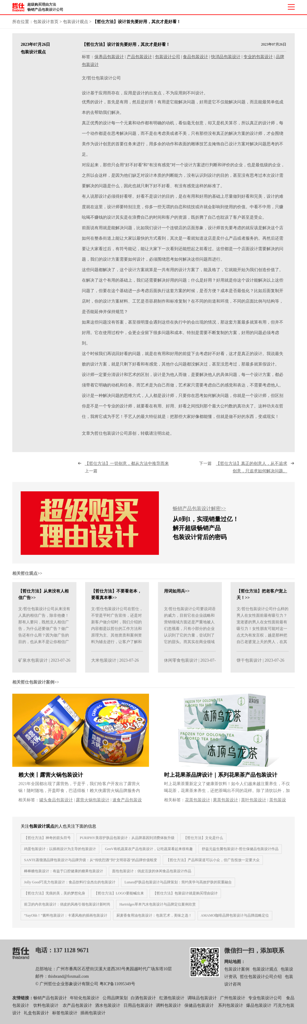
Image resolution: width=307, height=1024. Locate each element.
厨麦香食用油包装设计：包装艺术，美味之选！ (154, 918)
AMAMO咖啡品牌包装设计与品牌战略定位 (235, 918)
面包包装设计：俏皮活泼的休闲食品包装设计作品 (151, 874)
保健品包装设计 (199, 1008)
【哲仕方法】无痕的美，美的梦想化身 (54, 896)
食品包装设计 (195, 57)
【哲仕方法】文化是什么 (203, 841)
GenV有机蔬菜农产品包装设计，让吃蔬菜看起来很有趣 (149, 852)
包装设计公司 (167, 57)
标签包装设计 (64, 1016)
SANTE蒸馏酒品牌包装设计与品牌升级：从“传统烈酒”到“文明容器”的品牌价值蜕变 (90, 863)
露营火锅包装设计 (92, 803)
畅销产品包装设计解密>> (199, 511)
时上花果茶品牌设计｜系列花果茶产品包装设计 (220, 778)
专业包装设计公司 (265, 1001)
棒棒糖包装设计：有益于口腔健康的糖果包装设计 (63, 874)
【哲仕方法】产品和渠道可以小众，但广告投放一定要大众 (213, 863)
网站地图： (234, 965)
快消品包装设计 (225, 57)
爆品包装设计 (258, 1008)
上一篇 (129, 471)
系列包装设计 (230, 1008)
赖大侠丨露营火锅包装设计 (50, 778)
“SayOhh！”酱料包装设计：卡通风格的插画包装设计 (65, 918)
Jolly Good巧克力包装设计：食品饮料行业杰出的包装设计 (69, 885)
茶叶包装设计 (253, 803)
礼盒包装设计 (36, 1016)
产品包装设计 (139, 57)
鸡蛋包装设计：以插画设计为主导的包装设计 (60, 852)
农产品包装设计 (77, 1008)
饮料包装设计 (45, 1008)
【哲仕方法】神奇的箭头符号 (47, 841)
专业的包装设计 (258, 57)
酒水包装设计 (107, 1008)
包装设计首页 (45, 21)
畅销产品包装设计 (50, 1001)
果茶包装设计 (225, 803)
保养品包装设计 (109, 57)
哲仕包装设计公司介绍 (261, 980)
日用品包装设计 (138, 1008)
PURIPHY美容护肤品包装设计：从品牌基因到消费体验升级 (127, 841)
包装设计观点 (75, 21)
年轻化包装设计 (84, 1001)
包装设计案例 (236, 972)
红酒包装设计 (171, 1001)
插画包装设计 (93, 1016)
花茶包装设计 (197, 803)
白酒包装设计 (143, 1001)
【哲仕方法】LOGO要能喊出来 (119, 896)
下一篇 (243, 471)
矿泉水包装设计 (33, 663)
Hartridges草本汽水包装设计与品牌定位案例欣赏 (157, 907)
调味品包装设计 (202, 1001)
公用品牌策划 (115, 1001)
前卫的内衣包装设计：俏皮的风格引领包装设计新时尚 (67, 907)
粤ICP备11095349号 (117, 987)
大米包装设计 (103, 663)
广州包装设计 (232, 1001)
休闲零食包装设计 (181, 663)
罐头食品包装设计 (56, 803)
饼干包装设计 (249, 663)
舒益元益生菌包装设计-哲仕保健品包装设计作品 (240, 852)
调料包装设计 (168, 1008)
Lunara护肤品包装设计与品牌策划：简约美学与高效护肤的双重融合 (178, 885)
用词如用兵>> (177, 594)
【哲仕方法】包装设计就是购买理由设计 (185, 896)
